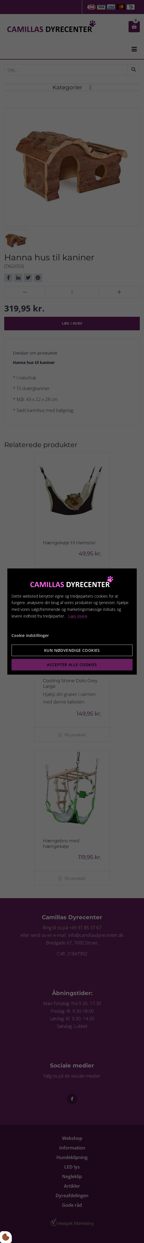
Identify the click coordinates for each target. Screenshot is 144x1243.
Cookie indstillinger (30, 635)
